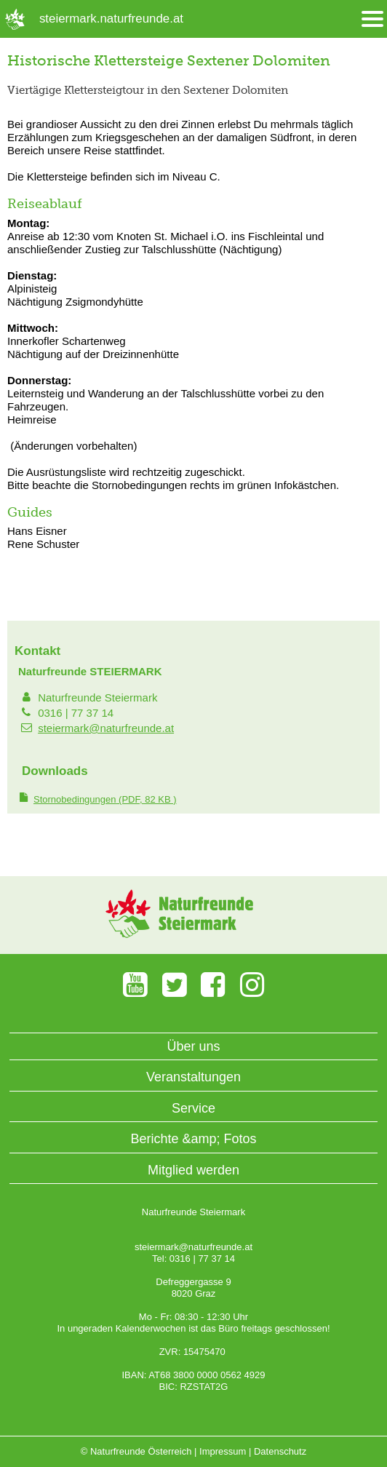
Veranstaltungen (193, 1077)
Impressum (222, 1451)
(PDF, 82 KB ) (105, 799)
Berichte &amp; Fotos (193, 1139)
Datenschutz (280, 1451)
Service (193, 1108)
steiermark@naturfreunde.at (106, 728)
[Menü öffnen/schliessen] (372, 19)
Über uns (193, 1046)
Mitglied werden (193, 1170)
